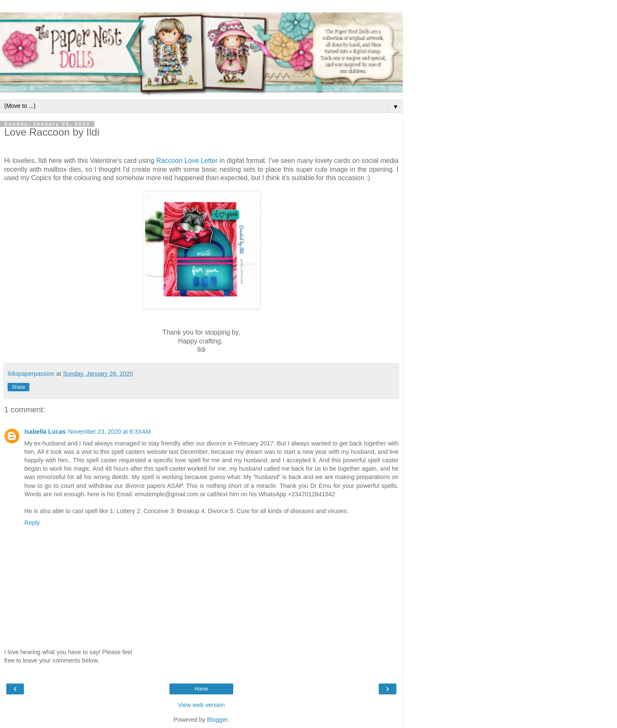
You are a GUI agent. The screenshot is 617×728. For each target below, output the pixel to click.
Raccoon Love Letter (187, 160)
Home (201, 689)
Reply (32, 522)
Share (18, 387)
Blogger (217, 719)
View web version (201, 705)
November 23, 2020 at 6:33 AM (109, 431)
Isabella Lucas (44, 431)
